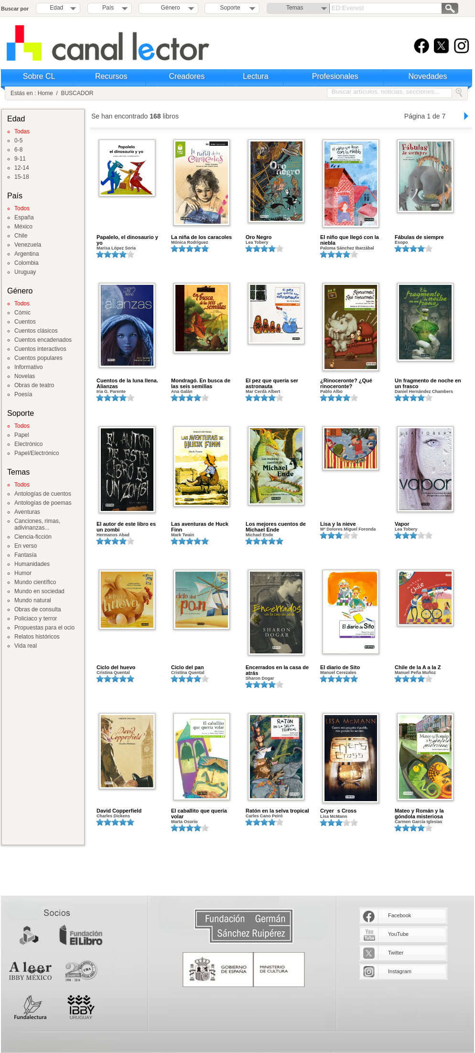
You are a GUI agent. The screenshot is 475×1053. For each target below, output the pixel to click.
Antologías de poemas (42, 502)
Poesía (23, 394)
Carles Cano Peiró (264, 816)
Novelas (24, 376)
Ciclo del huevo (116, 667)
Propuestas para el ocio (44, 627)
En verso (25, 546)
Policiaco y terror (35, 618)
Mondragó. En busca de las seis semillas (200, 383)
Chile (20, 235)
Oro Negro (258, 237)
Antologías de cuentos (42, 493)
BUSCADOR (77, 93)
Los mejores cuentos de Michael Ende (276, 526)
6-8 (18, 149)
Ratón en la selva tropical (277, 811)
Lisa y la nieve (338, 524)
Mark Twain (182, 534)
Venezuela (27, 244)
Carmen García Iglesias (419, 821)
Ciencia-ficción (33, 536)
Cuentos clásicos (36, 330)
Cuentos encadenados (43, 340)
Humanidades (32, 564)
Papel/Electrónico (36, 453)
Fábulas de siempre (419, 237)
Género (169, 7)
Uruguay (25, 272)
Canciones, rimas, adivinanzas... (37, 524)
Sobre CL (39, 76)
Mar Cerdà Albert (263, 391)
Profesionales (335, 76)
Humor (23, 573)
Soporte (230, 7)
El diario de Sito (340, 667)
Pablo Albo (331, 391)
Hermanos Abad (113, 534)
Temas (294, 7)
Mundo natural (32, 600)
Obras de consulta (37, 609)
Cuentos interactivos (40, 349)
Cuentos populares (38, 358)
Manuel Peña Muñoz (415, 672)
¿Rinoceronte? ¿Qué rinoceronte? (346, 383)
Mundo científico (35, 582)
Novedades (428, 76)
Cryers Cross (338, 811)
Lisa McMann (333, 816)
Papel (21, 435)
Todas (22, 131)
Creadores (187, 76)
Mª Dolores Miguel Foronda (348, 529)
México (23, 226)
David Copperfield (119, 811)
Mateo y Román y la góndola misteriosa (419, 813)
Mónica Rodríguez (189, 242)
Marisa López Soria (116, 248)
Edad (56, 7)
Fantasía (25, 555)
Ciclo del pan (187, 667)
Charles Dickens (113, 816)
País (108, 7)
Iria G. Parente (111, 391)
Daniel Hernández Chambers (424, 391)
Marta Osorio (184, 821)
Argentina (26, 253)
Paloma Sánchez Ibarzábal (347, 248)
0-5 (18, 140)
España (24, 217)
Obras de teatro (34, 385)
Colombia (26, 263)
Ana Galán (182, 391)
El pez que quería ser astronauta (272, 383)
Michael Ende (259, 534)
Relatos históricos (37, 636)
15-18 (21, 177)
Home (45, 93)
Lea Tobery (257, 242)
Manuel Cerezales (338, 672)
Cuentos (25, 321)
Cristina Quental (113, 672)
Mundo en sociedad (39, 591)
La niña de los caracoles (201, 237)
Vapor (402, 524)
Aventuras (27, 512)
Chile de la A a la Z (418, 667)
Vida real (25, 645)
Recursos (111, 76)
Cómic (22, 312)
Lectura (255, 76)
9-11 (20, 158)
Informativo (28, 367)
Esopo (401, 242)
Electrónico (28, 444)
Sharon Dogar (260, 678)
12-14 (21, 167)
